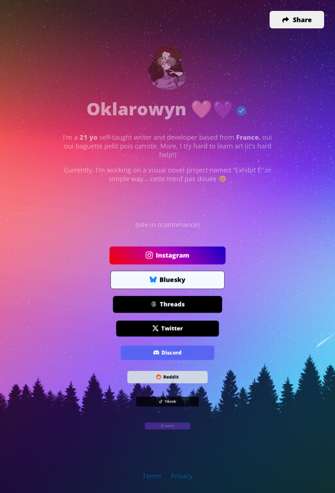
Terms (152, 476)
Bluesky (168, 280)
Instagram (167, 255)
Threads (167, 305)
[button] (297, 19)
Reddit (167, 377)
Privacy (182, 476)
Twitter (167, 329)
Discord (167, 353)
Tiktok (167, 401)
